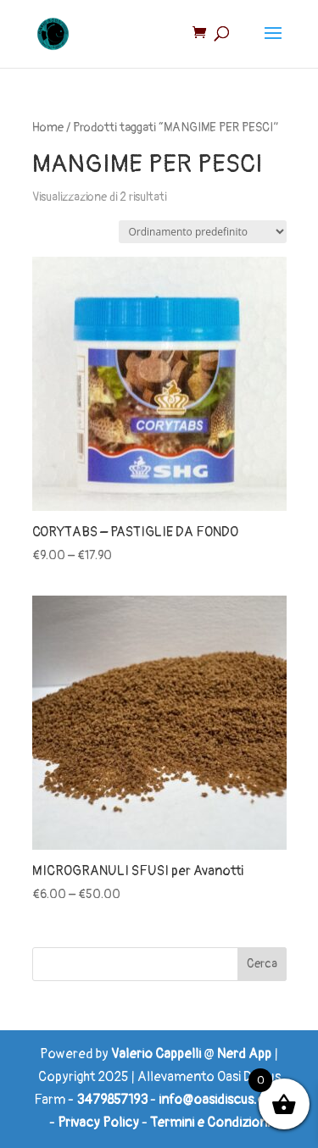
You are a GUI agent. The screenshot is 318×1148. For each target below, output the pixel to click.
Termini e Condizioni (210, 1122)
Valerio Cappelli (156, 1053)
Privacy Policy (98, 1122)
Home (48, 127)
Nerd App (244, 1053)
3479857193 (112, 1099)
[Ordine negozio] (203, 231)
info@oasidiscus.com (222, 1099)
